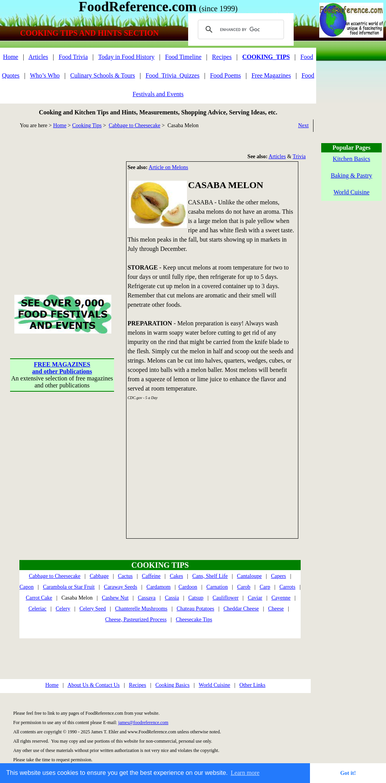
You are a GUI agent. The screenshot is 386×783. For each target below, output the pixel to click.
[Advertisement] (62, 209)
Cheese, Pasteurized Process (135, 619)
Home (10, 57)
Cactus (125, 576)
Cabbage (99, 576)
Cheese (276, 609)
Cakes (176, 576)
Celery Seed (93, 609)
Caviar (255, 598)
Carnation (217, 587)
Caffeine (151, 576)
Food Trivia (73, 57)
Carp (265, 587)
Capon (26, 587)
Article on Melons (168, 167)
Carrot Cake (39, 598)
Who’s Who (45, 75)
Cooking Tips (87, 125)
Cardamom (159, 587)
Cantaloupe (249, 576)
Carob (243, 587)
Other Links (252, 685)
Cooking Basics (172, 685)
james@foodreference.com (143, 722)
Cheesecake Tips (194, 619)
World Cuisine (214, 685)
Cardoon (187, 587)
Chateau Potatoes (195, 609)
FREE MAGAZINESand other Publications (62, 368)
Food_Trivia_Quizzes (172, 75)
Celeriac (37, 609)
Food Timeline (183, 57)
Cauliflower (226, 598)
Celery (63, 609)
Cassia (172, 598)
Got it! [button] (348, 773)
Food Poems (225, 75)
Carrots (287, 587)
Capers (278, 576)
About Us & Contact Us (94, 685)
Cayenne (281, 598)
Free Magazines (271, 75)
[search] (240, 29)
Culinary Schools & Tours (102, 75)
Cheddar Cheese (241, 609)
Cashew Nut (115, 598)
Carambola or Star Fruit (69, 587)
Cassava (147, 598)
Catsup (195, 598)
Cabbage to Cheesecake (134, 125)
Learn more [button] (245, 772)
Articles (38, 57)
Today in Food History (126, 57)
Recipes (222, 57)
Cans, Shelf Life (210, 576)
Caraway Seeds (120, 587)
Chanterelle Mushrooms (141, 609)
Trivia (299, 156)
